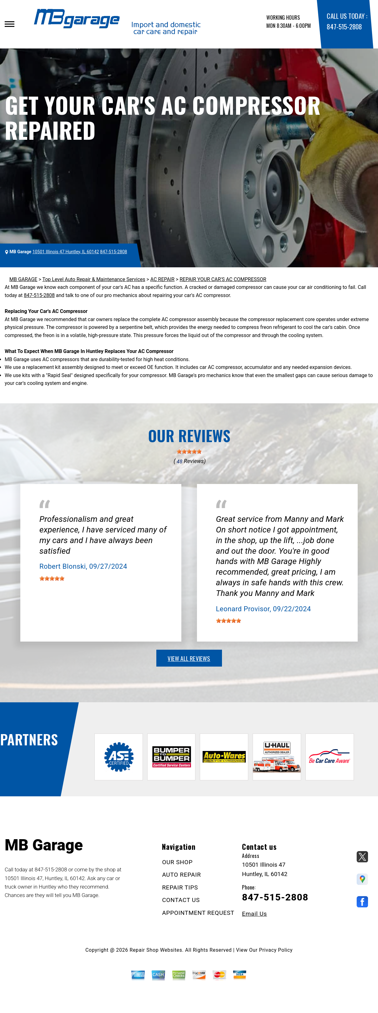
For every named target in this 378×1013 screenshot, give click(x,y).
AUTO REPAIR (181, 874)
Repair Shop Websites (156, 950)
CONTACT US (181, 900)
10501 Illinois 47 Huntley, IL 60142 (66, 251)
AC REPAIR (162, 279)
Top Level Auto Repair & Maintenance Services (93, 279)
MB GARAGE (23, 279)
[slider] (189, 451)
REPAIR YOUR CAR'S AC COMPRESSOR (222, 279)
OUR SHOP (177, 862)
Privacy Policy (276, 950)
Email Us (254, 914)
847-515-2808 (344, 26)
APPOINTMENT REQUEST (198, 912)
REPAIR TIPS (180, 887)
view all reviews (189, 658)
